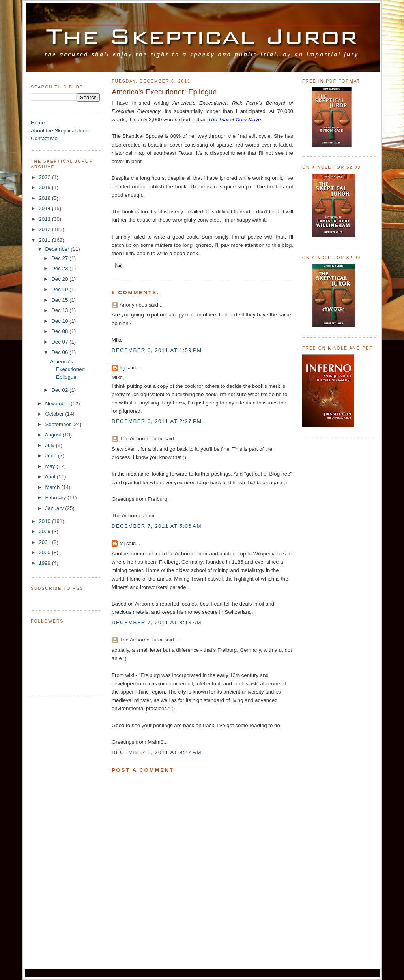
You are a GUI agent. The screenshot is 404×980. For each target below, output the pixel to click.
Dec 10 (60, 321)
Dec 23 (60, 268)
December (58, 249)
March (53, 487)
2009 (45, 531)
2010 (45, 521)
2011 (45, 240)
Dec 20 (60, 279)
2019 (45, 187)
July (50, 445)
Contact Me (44, 138)
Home (38, 123)
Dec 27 (60, 258)
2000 (45, 552)
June (51, 456)
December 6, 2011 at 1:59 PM (157, 350)
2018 (45, 198)
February (56, 497)
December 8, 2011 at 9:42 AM (157, 752)
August (54, 435)
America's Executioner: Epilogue (67, 369)
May (50, 466)
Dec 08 (60, 331)
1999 (45, 563)
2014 (45, 208)
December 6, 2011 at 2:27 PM (157, 421)
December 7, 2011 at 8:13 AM (157, 622)
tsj (122, 368)
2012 (45, 229)
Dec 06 (60, 352)
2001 (45, 542)
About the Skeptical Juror (60, 131)
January (55, 508)
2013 (45, 219)
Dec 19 (60, 289)
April (51, 477)
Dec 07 (60, 342)
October (55, 414)
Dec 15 (60, 300)
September (58, 424)
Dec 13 (60, 310)
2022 (45, 177)
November (58, 403)
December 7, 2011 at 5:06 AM (157, 526)
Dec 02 (60, 390)
